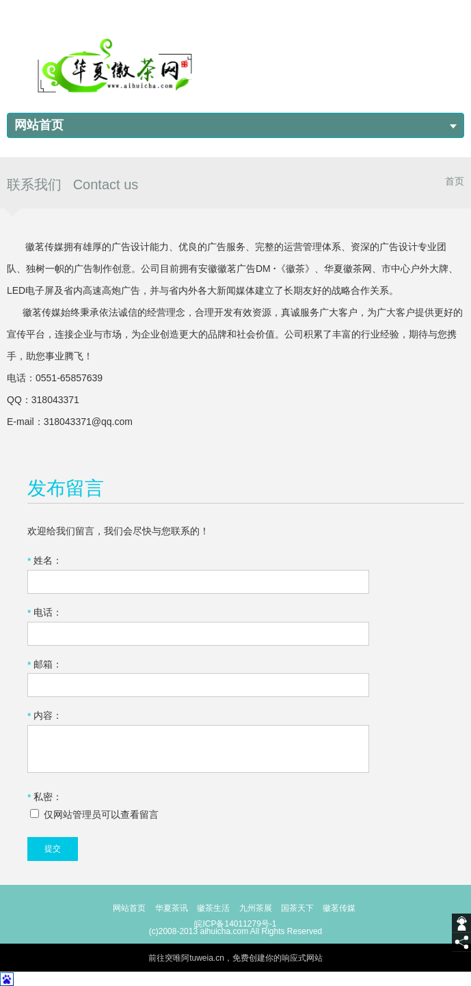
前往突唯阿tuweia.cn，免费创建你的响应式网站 (235, 958)
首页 (454, 181)
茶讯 (180, 908)
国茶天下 (297, 908)
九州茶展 (255, 908)
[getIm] (461, 923)
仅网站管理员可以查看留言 (94, 814)
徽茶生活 (213, 908)
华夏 (163, 908)
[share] (461, 942)
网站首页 (39, 125)
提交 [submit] (52, 848)
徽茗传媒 (339, 908)
